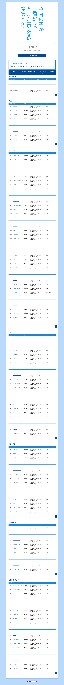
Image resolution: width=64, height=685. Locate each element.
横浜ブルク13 (14, 209)
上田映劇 (14, 358)
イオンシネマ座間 (15, 234)
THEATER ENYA (15, 622)
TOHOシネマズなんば (16, 449)
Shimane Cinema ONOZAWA (16, 527)
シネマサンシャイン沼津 (16, 416)
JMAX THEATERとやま (16, 362)
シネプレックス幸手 (15, 259)
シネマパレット (15, 664)
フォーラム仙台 (15, 114)
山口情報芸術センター (16, 552)
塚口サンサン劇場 (15, 482)
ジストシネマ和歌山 (15, 511)
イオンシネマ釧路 (15, 90)
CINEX (14, 404)
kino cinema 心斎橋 (15, 453)
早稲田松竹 (14, 176)
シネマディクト (15, 106)
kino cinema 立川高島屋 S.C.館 (17, 205)
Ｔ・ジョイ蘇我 (15, 280)
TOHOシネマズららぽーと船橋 (17, 284)
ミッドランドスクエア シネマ (17, 375)
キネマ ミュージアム (16, 569)
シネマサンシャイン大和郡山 (16, 507)
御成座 (14, 118)
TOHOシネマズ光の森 (16, 639)
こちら (39, 66)
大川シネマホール (15, 614)
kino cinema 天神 (15, 593)
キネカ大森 (14, 184)
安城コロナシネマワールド (16, 387)
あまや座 (14, 309)
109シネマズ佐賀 (15, 618)
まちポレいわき (15, 139)
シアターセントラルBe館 (16, 321)
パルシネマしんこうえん (16, 478)
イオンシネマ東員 (15, 433)
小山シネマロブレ (15, 313)
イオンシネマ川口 (15, 267)
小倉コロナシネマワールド (16, 597)
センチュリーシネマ (15, 379)
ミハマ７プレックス (15, 668)
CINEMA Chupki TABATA (16, 188)
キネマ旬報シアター (15, 292)
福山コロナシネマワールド (16, 544)
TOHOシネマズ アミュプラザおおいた (18, 643)
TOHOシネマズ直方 (15, 610)
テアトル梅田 (14, 457)
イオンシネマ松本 (15, 354)
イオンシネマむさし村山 (16, 201)
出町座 (14, 503)
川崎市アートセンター (16, 230)
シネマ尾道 (14, 548)
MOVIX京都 (14, 499)
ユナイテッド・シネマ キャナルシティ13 (18, 585)
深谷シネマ (14, 263)
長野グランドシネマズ (16, 350)
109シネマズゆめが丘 (15, 213)
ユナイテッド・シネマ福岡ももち (17, 589)
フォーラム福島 (15, 135)
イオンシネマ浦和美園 (16, 242)
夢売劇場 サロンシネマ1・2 (16, 540)
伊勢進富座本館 (15, 429)
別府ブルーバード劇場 (16, 647)
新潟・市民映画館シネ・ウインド (17, 337)
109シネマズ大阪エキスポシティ (17, 470)
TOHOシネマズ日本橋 (16, 155)
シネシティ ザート (15, 408)
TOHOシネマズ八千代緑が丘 (16, 288)
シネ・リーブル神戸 (15, 474)
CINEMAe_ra (14, 412)
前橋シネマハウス (15, 317)
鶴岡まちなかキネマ (15, 131)
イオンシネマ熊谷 (15, 255)
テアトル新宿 (14, 159)
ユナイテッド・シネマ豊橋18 (16, 383)
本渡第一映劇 (14, 635)
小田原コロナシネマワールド (16, 238)
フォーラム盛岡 (15, 110)
